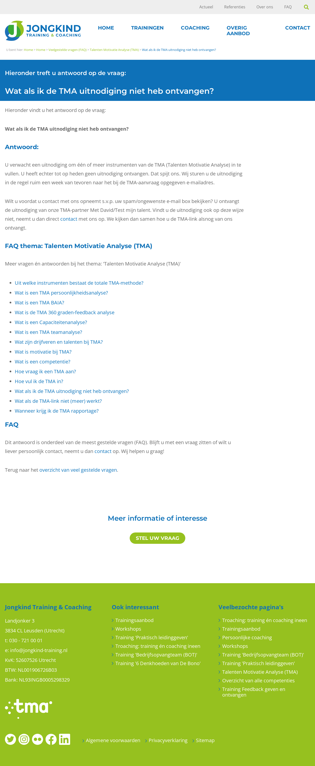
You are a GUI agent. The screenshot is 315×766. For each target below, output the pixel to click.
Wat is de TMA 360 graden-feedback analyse (64, 312)
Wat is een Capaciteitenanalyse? (51, 322)
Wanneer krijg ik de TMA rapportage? (57, 410)
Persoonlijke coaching (247, 637)
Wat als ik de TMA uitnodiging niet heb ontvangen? (72, 391)
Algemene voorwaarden (113, 740)
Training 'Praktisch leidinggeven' (151, 637)
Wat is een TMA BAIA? (39, 302)
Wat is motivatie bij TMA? (43, 351)
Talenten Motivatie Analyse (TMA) (260, 672)
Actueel (206, 7)
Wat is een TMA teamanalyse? (48, 332)
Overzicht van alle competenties (258, 680)
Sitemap (205, 740)
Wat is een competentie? (42, 361)
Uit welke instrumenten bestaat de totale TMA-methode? (79, 283)
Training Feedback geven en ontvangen (253, 692)
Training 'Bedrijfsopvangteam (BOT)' (156, 654)
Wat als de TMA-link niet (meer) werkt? (58, 401)
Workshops (128, 629)
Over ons (264, 7)
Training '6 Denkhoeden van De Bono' (158, 663)
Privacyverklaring (168, 740)
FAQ (288, 7)
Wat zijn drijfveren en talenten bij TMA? (59, 342)
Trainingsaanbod (134, 620)
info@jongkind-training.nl (38, 650)
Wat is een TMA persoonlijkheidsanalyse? (61, 292)
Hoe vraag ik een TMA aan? (45, 371)
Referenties (234, 7)
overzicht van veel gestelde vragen (78, 470)
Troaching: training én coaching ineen (157, 646)
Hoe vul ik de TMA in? (39, 381)
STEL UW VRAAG (157, 538)
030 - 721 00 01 (26, 640)
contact (68, 219)
